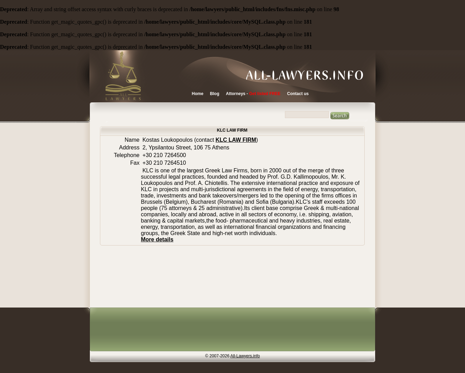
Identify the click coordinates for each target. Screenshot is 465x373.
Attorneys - (253, 93)
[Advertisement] (230, 330)
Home (197, 93)
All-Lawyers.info (245, 355)
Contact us (298, 93)
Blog (214, 93)
